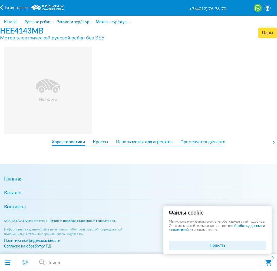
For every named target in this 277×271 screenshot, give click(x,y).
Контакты (15, 207)
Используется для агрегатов (144, 142)
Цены (267, 33)
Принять (217, 245)
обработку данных (247, 226)
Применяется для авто (202, 142)
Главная (13, 179)
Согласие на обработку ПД (27, 246)
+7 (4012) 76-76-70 (207, 9)
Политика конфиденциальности (32, 241)
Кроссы (100, 142)
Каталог (13, 192)
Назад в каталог (17, 7)
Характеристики (68, 142)
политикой (180, 230)
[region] (138, 20)
